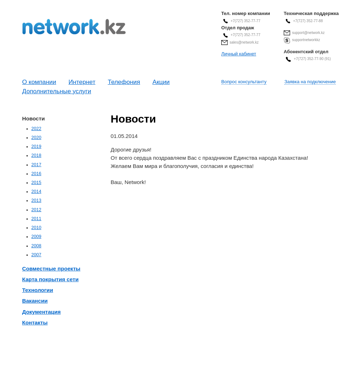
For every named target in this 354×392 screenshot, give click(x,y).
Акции (161, 81)
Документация (41, 312)
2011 (36, 218)
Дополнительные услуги (56, 91)
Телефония (124, 81)
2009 (36, 236)
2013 (36, 200)
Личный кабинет (238, 53)
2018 (36, 155)
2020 (36, 137)
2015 (36, 182)
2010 (36, 227)
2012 (36, 209)
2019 (36, 146)
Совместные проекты (51, 269)
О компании (39, 81)
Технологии (37, 290)
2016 (36, 173)
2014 (36, 191)
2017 (36, 164)
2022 (36, 128)
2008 (36, 245)
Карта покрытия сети (50, 279)
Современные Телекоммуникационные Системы (74, 27)
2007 (36, 254)
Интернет (82, 81)
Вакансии (35, 301)
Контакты (34, 322)
